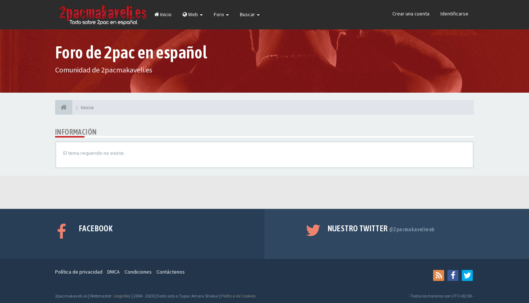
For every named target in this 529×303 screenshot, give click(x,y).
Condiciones (138, 271)
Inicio (163, 14)
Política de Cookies (238, 296)
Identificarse (454, 13)
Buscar (250, 14)
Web (193, 14)
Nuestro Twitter (381, 228)
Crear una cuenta (410, 13)
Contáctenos (170, 271)
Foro (221, 14)
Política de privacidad (78, 271)
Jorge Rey (122, 296)
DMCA (113, 271)
